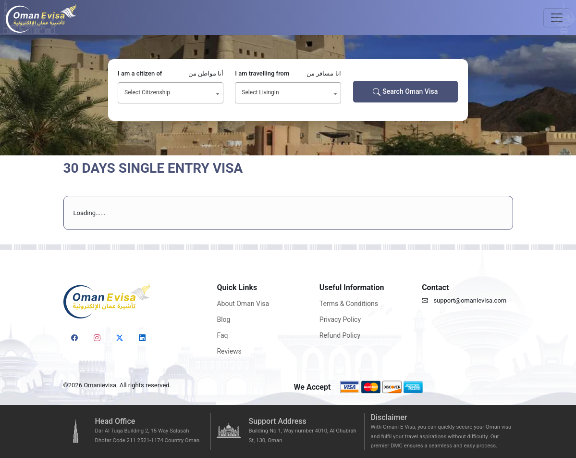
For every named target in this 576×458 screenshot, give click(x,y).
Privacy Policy (340, 319)
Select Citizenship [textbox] (147, 92)
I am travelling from (288, 73)
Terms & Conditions (348, 303)
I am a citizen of (170, 73)
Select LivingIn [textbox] (260, 92)
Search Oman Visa (405, 92)
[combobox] (170, 92)
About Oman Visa (243, 303)
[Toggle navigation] (556, 17)
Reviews (229, 351)
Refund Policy (339, 335)
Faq (222, 335)
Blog (223, 319)
